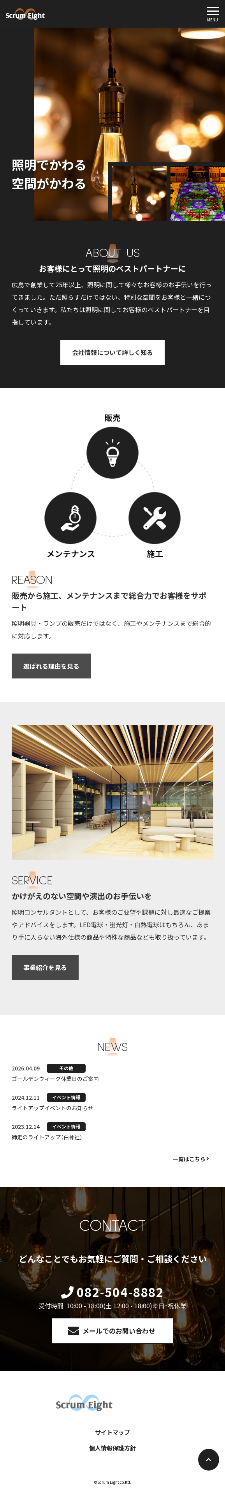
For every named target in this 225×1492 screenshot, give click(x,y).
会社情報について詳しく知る (112, 352)
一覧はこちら (189, 1159)
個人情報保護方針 (112, 1448)
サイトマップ (112, 1432)
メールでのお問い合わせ (119, 1331)
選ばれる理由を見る (51, 666)
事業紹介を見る (45, 967)
